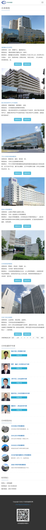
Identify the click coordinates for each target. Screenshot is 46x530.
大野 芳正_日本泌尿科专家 (19, 379)
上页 (17, 337)
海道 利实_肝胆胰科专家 (18, 351)
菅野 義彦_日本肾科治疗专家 (20, 364)
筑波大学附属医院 (6, 209)
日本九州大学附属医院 (17, 435)
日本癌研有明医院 (6, 264)
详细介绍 (19, 355)
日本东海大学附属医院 (17, 426)
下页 (37, 337)
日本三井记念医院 (6, 317)
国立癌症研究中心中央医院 (9, 103)
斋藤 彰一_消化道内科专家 (19, 406)
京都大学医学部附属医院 (18, 464)
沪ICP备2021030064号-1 (23, 504)
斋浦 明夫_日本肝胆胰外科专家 (20, 393)
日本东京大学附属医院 (17, 445)
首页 (13, 337)
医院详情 (27, 64)
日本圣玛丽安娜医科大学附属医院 (21, 455)
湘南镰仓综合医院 (6, 47)
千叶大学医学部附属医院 (8, 156)
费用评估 (18, 64)
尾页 (42, 337)
